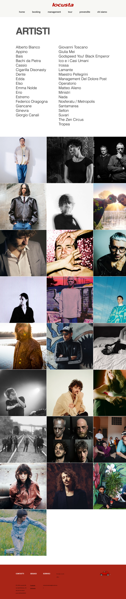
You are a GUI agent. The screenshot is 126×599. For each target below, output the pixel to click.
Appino (21, 51)
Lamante (66, 69)
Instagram (33, 588)
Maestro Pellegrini (73, 74)
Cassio (21, 65)
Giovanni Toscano (73, 47)
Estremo (22, 97)
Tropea (64, 124)
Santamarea (68, 106)
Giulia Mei (67, 51)
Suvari (64, 115)
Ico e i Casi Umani (74, 60)
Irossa (64, 65)
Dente (21, 74)
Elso (19, 83)
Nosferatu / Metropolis (77, 101)
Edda (20, 79)
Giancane (24, 106)
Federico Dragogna (32, 101)
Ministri (64, 92)
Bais (19, 56)
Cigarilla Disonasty (31, 69)
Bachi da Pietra (28, 60)
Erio (19, 92)
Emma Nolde (26, 88)
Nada (63, 97)
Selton (64, 110)
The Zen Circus (71, 119)
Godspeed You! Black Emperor (84, 56)
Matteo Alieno (70, 88)
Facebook (32, 585)
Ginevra (22, 110)
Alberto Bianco (28, 47)
